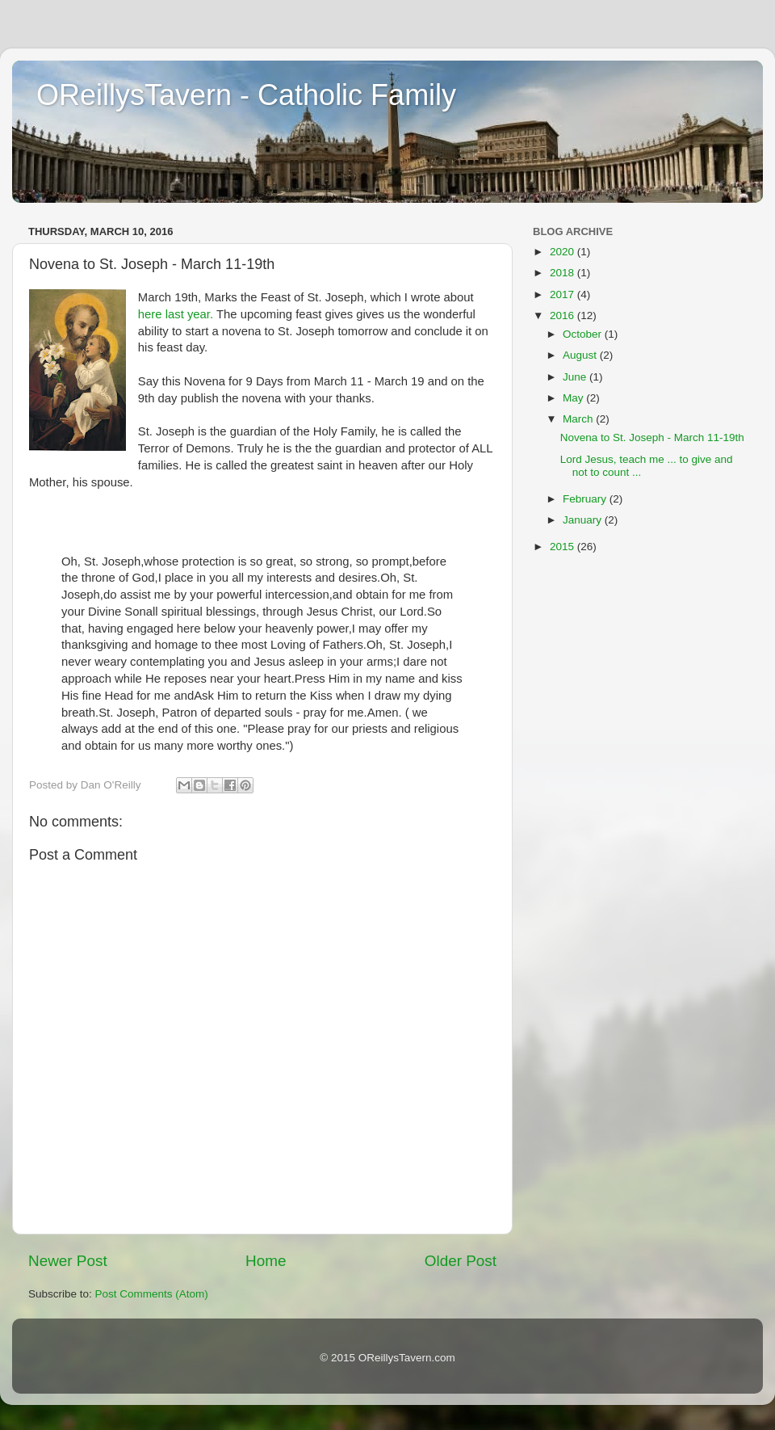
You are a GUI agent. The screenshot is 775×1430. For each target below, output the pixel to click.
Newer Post (67, 1260)
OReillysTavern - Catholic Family (246, 94)
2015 (563, 546)
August (581, 355)
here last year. (175, 314)
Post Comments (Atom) (151, 1294)
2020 (563, 252)
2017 (563, 294)
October (584, 334)
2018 (563, 273)
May (574, 398)
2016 (563, 315)
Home (265, 1260)
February (586, 499)
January (584, 520)
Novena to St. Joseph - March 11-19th (652, 437)
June (576, 377)
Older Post (460, 1260)
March (579, 419)
